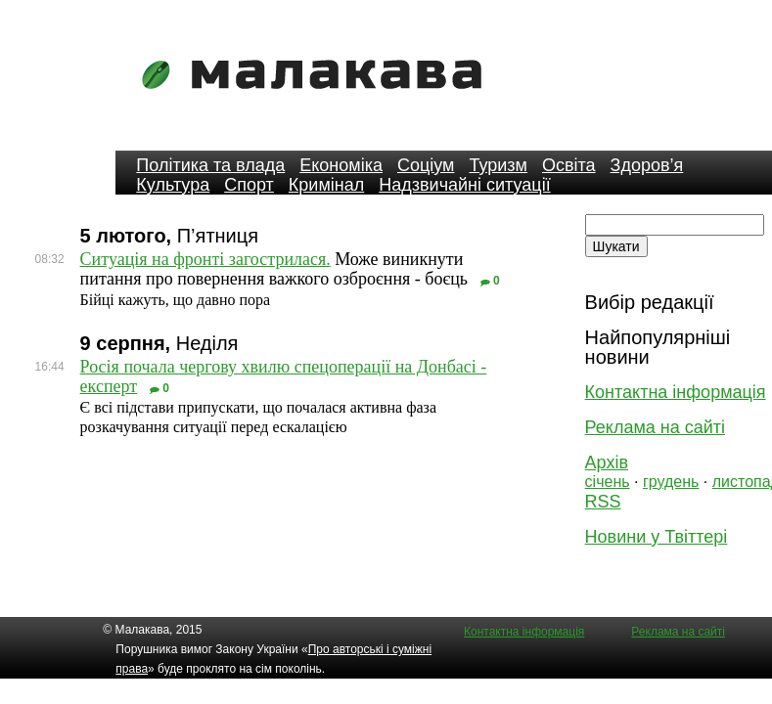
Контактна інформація (675, 392)
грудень (671, 481)
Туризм (497, 165)
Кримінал (326, 185)
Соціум (426, 165)
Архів (606, 462)
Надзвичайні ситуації (464, 185)
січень (607, 481)
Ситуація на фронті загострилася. (205, 259)
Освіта (569, 165)
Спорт (249, 185)
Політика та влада (210, 165)
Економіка (341, 165)
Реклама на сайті (655, 427)
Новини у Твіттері (656, 537)
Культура (172, 185)
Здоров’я (647, 165)
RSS (603, 501)
